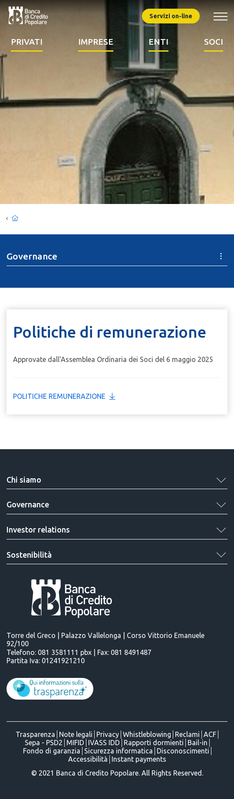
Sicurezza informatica (118, 751)
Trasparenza (35, 734)
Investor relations (38, 529)
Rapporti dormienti (154, 742)
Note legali (75, 734)
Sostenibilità (29, 554)
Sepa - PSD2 (44, 742)
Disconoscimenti (183, 751)
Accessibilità (88, 759)
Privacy (107, 734)
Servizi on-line (170, 16)
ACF (210, 734)
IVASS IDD (104, 742)
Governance (28, 504)
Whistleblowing (147, 734)
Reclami (187, 734)
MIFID (75, 742)
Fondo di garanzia (51, 751)
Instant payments (139, 759)
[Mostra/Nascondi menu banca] (220, 16)
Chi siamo (24, 479)
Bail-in (198, 742)
